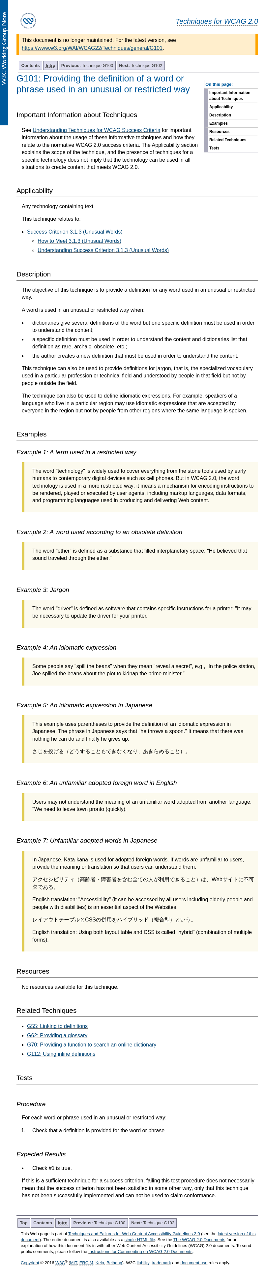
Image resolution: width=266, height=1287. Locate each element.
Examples (218, 123)
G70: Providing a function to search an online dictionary (91, 1044)
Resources (219, 131)
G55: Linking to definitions (57, 1026)
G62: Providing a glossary (57, 1035)
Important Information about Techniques (230, 95)
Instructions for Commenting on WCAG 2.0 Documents (140, 1251)
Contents (30, 65)
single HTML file (140, 1239)
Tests (214, 148)
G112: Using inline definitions (61, 1054)
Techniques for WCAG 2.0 (217, 21)
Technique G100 (87, 65)
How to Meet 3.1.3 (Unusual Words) (79, 241)
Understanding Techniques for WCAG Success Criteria (96, 130)
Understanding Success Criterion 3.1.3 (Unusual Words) (103, 250)
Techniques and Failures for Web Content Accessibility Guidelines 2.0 (134, 1233)
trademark (161, 1262)
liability (143, 1262)
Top (24, 1222)
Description (220, 115)
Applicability (221, 107)
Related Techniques (227, 140)
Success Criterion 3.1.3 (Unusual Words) (75, 232)
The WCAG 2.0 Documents (199, 1239)
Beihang (114, 1262)
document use (194, 1262)
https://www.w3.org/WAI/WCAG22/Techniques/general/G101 (92, 48)
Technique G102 (140, 65)
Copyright (30, 1262)
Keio (100, 1262)
